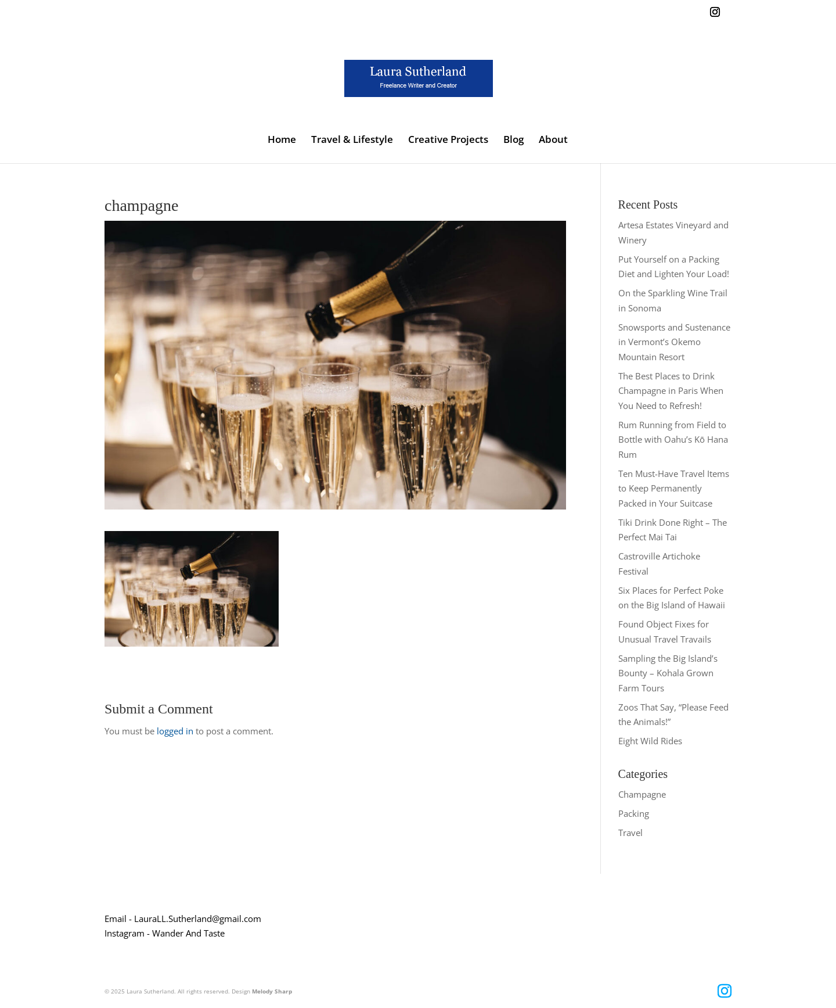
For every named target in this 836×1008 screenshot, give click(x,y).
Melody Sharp (272, 991)
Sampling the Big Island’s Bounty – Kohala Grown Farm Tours (668, 673)
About (553, 140)
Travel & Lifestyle (352, 140)
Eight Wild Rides (650, 741)
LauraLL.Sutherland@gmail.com (197, 918)
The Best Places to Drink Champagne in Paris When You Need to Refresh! (670, 390)
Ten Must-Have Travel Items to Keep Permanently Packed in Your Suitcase (673, 488)
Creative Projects (448, 140)
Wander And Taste (188, 933)
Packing (633, 813)
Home (282, 140)
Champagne (642, 794)
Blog (513, 140)
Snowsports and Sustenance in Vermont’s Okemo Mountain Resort (674, 342)
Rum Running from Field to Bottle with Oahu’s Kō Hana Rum (673, 439)
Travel (630, 832)
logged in (175, 731)
